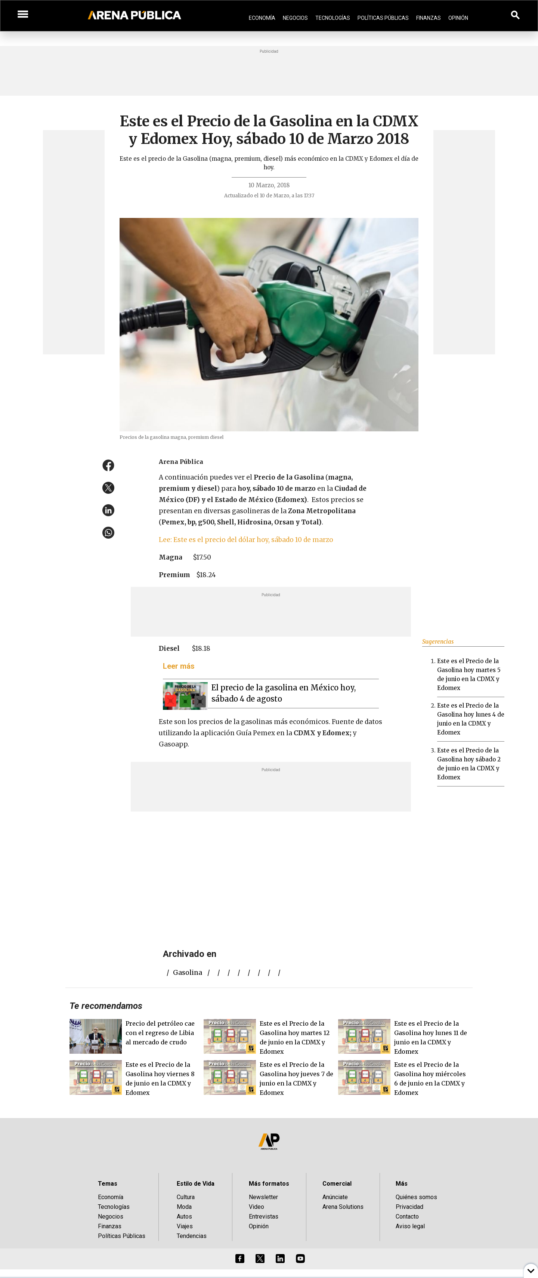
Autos (184, 1216)
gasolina (187, 972)
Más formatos (269, 1183)
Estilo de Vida (195, 1183)
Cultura (186, 1197)
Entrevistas (263, 1216)
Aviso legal (410, 1226)
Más (402, 1183)
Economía (262, 18)
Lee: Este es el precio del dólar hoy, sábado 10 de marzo (246, 540)
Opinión (458, 18)
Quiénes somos (416, 1197)
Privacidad (409, 1206)
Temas (107, 1183)
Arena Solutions (343, 1206)
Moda (184, 1206)
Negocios (295, 18)
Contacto (407, 1216)
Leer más (179, 666)
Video (256, 1206)
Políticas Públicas (383, 18)
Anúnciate (335, 1197)
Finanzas (428, 18)
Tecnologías (332, 18)
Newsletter (263, 1197)
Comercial (337, 1183)
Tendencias (192, 1235)
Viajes (185, 1226)
